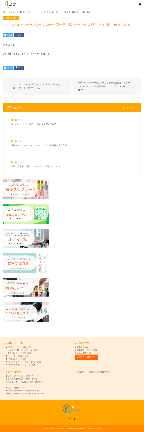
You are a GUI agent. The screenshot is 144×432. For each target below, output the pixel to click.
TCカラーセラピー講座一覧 (19, 347)
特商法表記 (79, 372)
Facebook (69, 418)
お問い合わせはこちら (86, 357)
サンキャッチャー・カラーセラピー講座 (24, 362)
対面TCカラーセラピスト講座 (20, 353)
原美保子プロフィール (86, 347)
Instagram (74, 418)
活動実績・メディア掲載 (87, 350)
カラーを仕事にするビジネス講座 (22, 365)
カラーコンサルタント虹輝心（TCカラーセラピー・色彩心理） (65, 428)
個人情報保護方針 (104, 372)
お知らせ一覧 (128, 107)
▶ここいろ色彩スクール (16, 388)
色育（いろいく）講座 (17, 359)
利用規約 (90, 372)
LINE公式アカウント (85, 353)
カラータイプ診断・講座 (18, 356)
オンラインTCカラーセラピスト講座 (22, 350)
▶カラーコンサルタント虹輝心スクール (22, 376)
